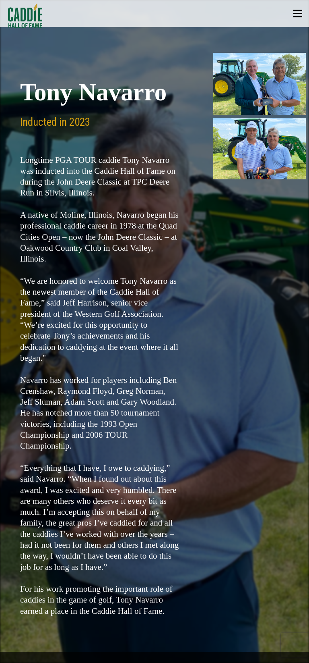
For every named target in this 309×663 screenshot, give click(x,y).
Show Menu (297, 13)
